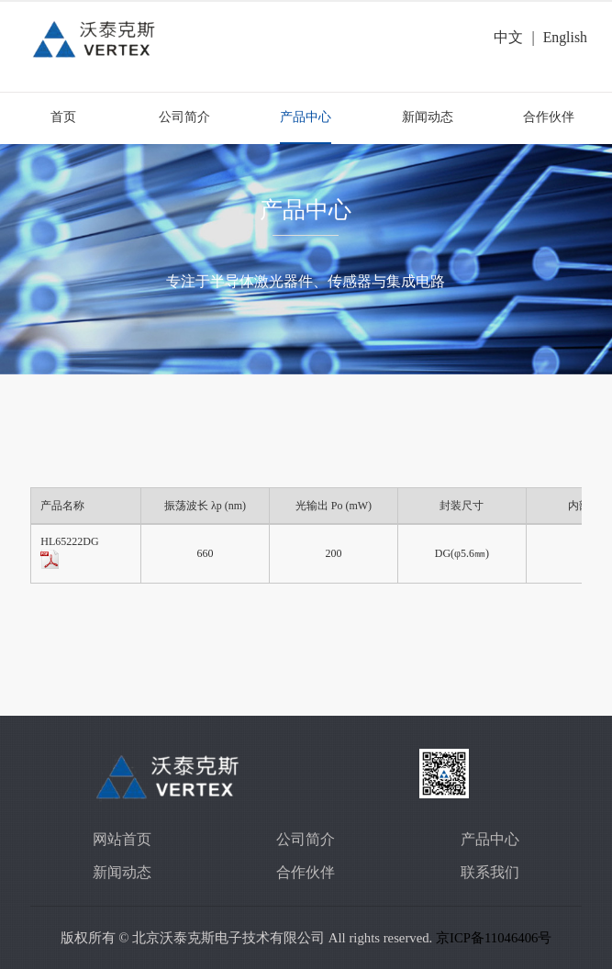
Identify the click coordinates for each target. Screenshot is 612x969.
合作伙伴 (548, 117)
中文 (508, 37)
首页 (63, 117)
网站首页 (122, 839)
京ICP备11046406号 (493, 937)
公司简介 (184, 117)
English (565, 37)
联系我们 (490, 872)
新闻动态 (427, 117)
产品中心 (305, 117)
